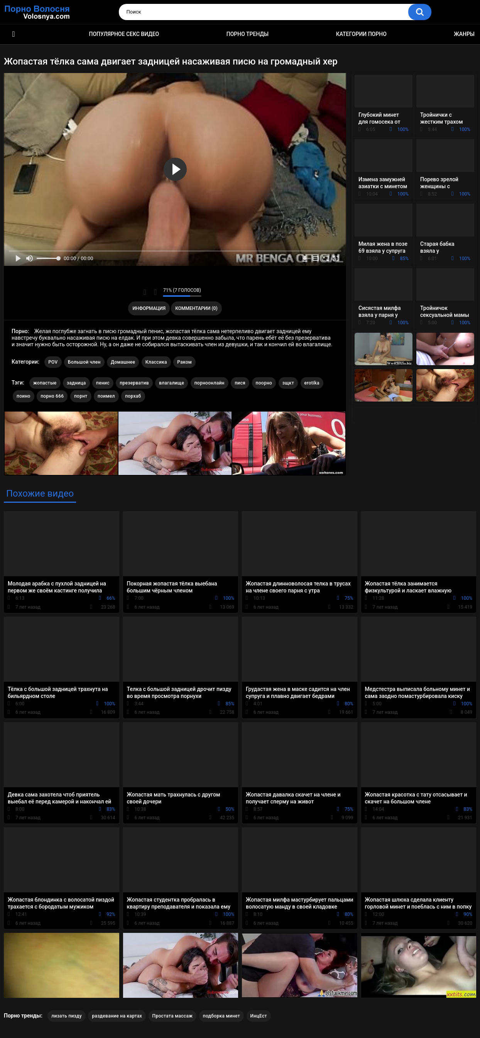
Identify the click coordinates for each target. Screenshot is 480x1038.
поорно (264, 383)
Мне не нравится (155, 292)
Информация (149, 308)
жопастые (44, 383)
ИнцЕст (258, 1016)
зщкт (288, 383)
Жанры (464, 34)
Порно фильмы (13, 34)
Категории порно (361, 34)
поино (23, 396)
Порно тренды (247, 34)
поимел (106, 396)
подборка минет (221, 1016)
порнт (81, 396)
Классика (156, 362)
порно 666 (52, 396)
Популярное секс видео (124, 34)
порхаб (133, 396)
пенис (103, 383)
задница (76, 383)
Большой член (84, 362)
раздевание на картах (117, 1016)
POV (52, 362)
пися (240, 383)
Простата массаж (172, 1016)
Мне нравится (145, 292)
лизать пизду (66, 1016)
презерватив (134, 383)
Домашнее (123, 362)
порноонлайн (209, 383)
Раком (184, 362)
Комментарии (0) (196, 308)
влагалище (171, 383)
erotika (311, 383)
